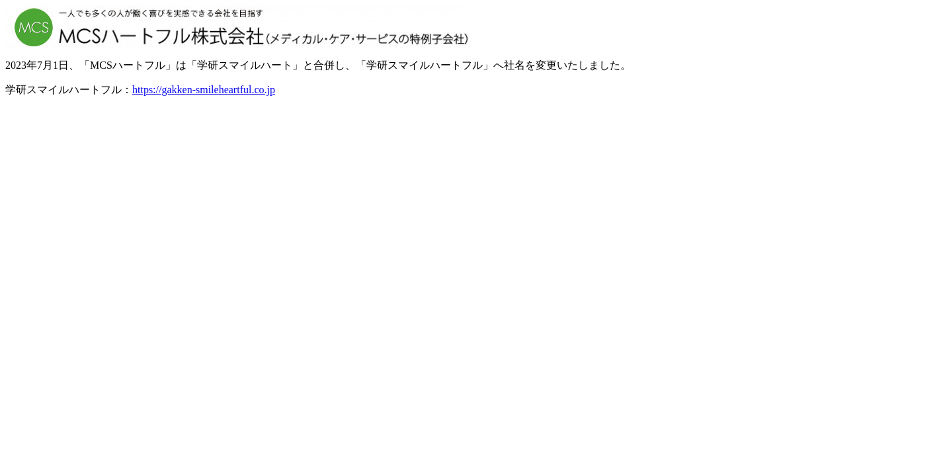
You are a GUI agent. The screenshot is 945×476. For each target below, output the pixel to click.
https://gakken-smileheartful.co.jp (203, 89)
